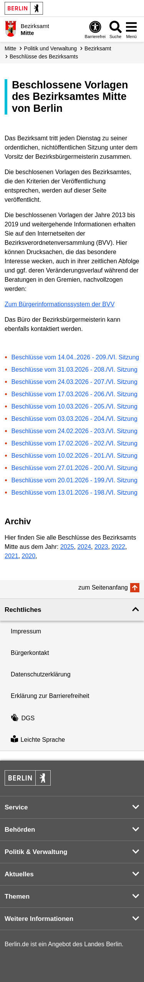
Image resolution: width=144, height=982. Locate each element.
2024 (84, 546)
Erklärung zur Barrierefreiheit (50, 696)
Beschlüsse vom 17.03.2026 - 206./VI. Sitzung (74, 394)
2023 (101, 546)
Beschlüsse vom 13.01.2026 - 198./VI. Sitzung (74, 492)
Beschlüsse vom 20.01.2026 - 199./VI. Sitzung (74, 480)
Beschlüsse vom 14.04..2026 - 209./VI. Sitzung (75, 357)
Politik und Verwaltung (50, 48)
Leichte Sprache (38, 739)
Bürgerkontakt (30, 653)
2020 (28, 556)
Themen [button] (17, 896)
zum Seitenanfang (103, 587)
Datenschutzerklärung (41, 674)
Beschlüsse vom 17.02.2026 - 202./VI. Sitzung (74, 443)
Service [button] (16, 807)
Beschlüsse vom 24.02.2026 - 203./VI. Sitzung (74, 431)
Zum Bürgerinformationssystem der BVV (59, 304)
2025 (67, 546)
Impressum (26, 631)
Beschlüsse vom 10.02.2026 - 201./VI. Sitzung (74, 455)
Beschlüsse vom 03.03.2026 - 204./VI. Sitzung (74, 418)
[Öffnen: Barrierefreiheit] (95, 29)
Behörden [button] (20, 829)
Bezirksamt (97, 48)
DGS (23, 718)
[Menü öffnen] (131, 29)
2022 (118, 546)
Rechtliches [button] (23, 609)
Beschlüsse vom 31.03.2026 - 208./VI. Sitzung (74, 369)
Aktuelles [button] (19, 874)
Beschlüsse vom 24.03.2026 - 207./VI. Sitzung (74, 382)
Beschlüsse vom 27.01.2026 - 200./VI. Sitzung (74, 468)
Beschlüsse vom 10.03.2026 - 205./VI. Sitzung (74, 406)
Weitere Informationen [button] (39, 918)
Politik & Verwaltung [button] (36, 852)
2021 (11, 556)
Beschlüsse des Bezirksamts (44, 56)
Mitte (10, 48)
